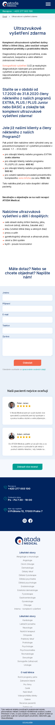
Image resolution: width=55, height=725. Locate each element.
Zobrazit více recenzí (27, 466)
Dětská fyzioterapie (27, 575)
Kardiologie (28, 620)
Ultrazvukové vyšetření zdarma (24, 16)
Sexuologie (27, 657)
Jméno (5, 292)
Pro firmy (27, 684)
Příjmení (6, 303)
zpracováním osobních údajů (34, 369)
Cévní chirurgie (27, 564)
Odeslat (27, 362)
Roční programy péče (27, 677)
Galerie (27, 699)
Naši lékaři (27, 692)
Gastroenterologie (27, 597)
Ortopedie (27, 635)
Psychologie (27, 646)
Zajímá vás (27, 707)
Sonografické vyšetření (14, 65)
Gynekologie (27, 601)
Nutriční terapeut (27, 631)
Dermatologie (28, 568)
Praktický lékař (27, 639)
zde (49, 716)
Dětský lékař (27, 571)
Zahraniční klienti (27, 680)
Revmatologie (27, 654)
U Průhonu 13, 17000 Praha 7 (25, 511)
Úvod (4, 16)
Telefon (6, 325)
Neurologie (27, 627)
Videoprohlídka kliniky (27, 695)
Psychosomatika (27, 650)
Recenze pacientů (27, 703)
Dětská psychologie (27, 582)
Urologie (27, 665)
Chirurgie (27, 605)
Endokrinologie (27, 586)
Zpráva (5, 336)
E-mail (5, 314)
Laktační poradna (27, 624)
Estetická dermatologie (27, 590)
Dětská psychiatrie (27, 579)
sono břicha (25, 178)
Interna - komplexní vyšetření (27, 609)
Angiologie (27, 560)
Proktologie (27, 642)
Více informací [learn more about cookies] (7, 718)
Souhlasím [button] (27, 723)
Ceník (27, 688)
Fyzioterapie (27, 594)
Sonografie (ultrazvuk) (27, 661)
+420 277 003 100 (23, 11)
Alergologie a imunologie (28, 556)
